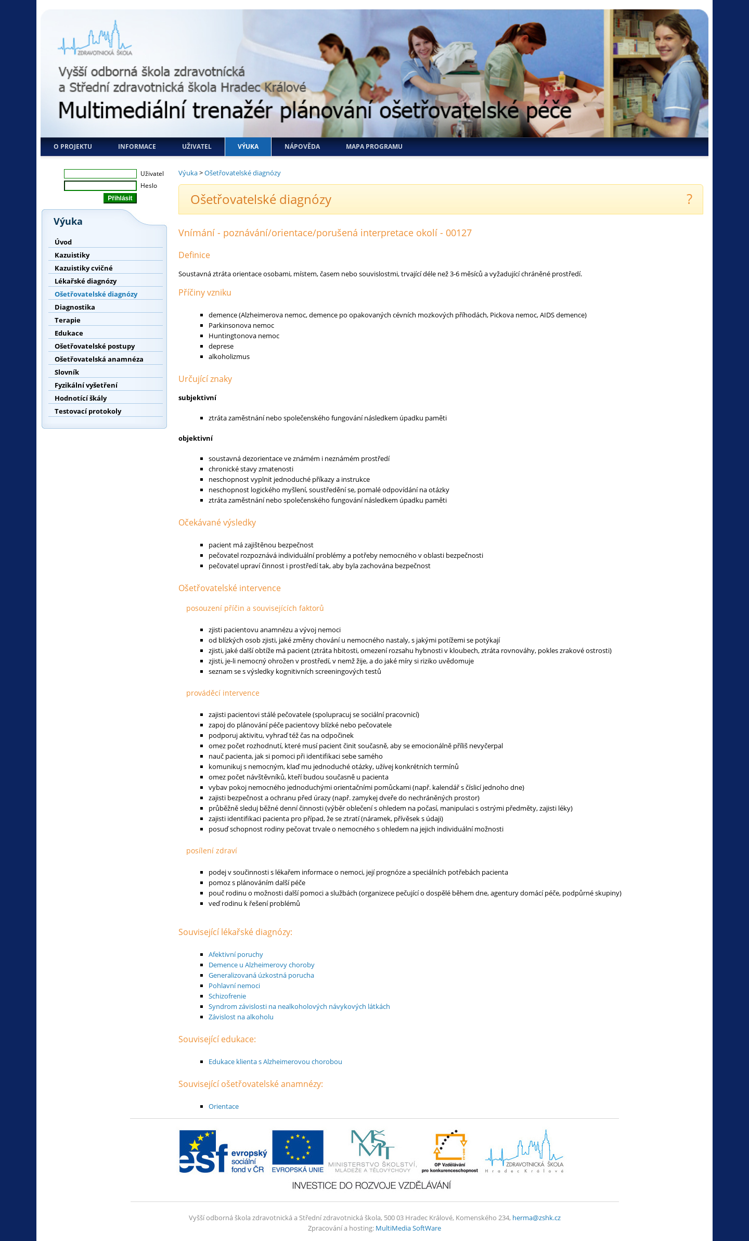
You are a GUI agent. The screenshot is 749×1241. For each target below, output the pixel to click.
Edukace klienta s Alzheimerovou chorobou (275, 1061)
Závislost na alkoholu (241, 1016)
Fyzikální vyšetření (86, 385)
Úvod (63, 242)
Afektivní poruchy (236, 954)
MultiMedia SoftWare (408, 1228)
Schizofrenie (227, 996)
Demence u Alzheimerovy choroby (262, 964)
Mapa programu (374, 146)
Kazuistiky (72, 255)
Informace (137, 146)
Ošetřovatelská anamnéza (99, 359)
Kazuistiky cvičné (84, 268)
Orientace (224, 1106)
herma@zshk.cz (536, 1217)
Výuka (248, 146)
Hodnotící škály (81, 398)
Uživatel (197, 146)
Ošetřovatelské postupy (95, 346)
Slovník (67, 372)
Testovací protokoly (88, 411)
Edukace (69, 333)
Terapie (68, 320)
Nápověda (302, 146)
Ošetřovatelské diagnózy (96, 294)
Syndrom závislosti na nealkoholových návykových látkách (299, 1006)
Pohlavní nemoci (234, 985)
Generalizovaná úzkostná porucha (261, 975)
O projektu (73, 146)
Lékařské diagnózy (86, 281)
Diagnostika (75, 307)
